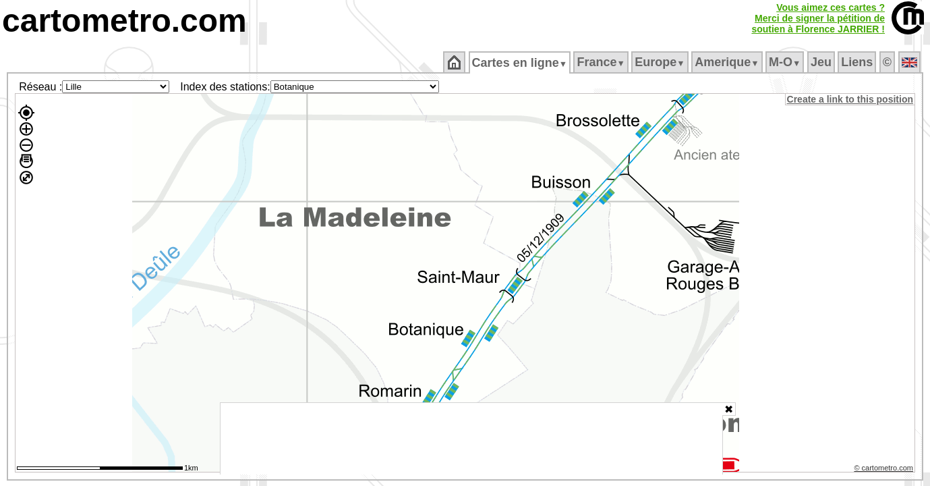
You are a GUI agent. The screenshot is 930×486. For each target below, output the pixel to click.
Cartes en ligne (520, 63)
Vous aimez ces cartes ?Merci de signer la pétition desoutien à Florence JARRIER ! (818, 18)
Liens (858, 62)
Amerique (728, 62)
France (602, 62)
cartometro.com (124, 20)
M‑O (786, 62)
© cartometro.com (884, 470)
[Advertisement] (471, 438)
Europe (661, 62)
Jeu (821, 62)
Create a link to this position (851, 99)
